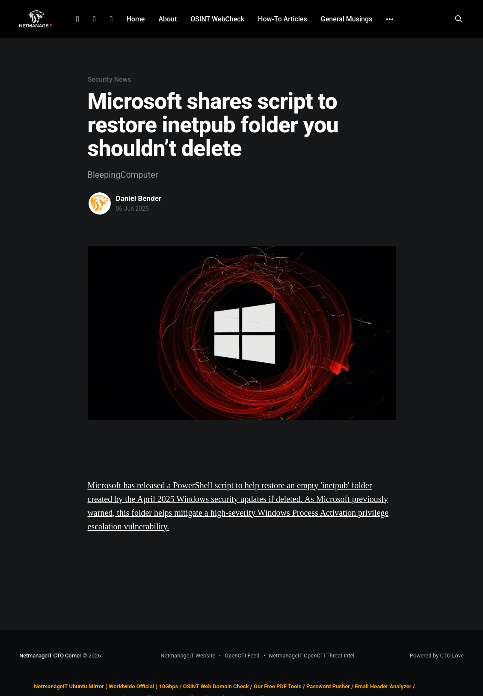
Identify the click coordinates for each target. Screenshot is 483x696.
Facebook (94, 19)
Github (111, 19)
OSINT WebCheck (217, 19)
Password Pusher (328, 686)
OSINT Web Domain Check (216, 686)
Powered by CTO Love (437, 655)
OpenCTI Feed (242, 655)
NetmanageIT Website (187, 655)
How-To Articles (282, 19)
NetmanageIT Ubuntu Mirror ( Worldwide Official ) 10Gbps (106, 686)
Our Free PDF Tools (278, 686)
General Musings (346, 19)
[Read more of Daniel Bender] (100, 203)
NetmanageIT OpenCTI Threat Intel (312, 655)
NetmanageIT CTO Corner (50, 655)
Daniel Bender (139, 198)
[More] (389, 19)
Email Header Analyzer (383, 686)
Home (135, 19)
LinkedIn (77, 19)
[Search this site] (458, 19)
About (167, 19)
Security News (109, 79)
